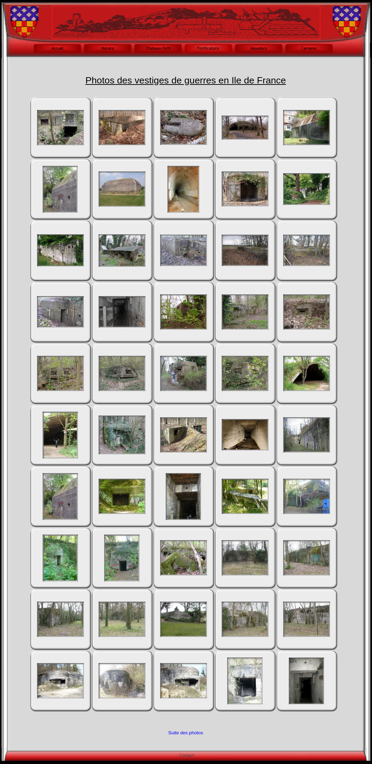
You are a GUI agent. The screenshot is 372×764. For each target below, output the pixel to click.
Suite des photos (185, 732)
